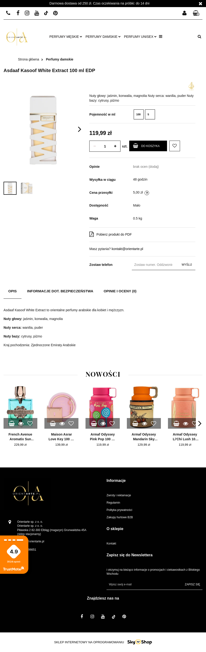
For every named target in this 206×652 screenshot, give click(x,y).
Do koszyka (146, 145)
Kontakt (111, 543)
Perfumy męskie (65, 37)
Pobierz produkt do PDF (110, 234)
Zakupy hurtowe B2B (120, 517)
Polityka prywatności (119, 510)
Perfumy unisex (140, 37)
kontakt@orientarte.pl (127, 249)
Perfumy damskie (103, 37)
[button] (196, 13)
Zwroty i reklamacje (119, 495)
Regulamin (113, 502)
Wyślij (187, 264)
